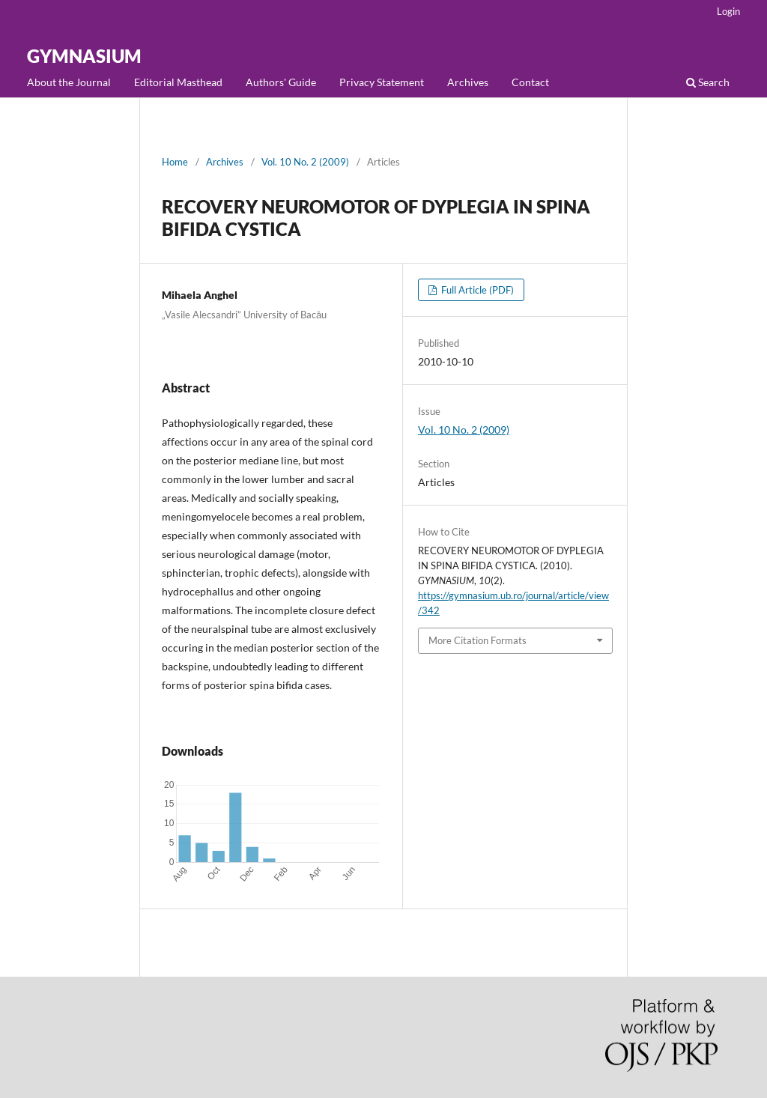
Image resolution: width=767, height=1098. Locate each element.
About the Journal (69, 82)
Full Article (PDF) (476, 290)
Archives (467, 82)
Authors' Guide (281, 82)
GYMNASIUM (84, 56)
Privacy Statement (381, 82)
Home (175, 162)
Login (728, 11)
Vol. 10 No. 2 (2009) (305, 162)
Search (708, 82)
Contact (530, 82)
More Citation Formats (477, 640)
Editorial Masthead (178, 82)
